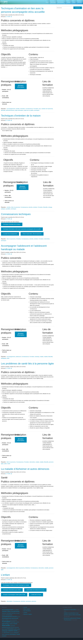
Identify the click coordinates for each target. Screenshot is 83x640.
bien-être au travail (15, 613)
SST (18, 632)
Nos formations (61, 2)
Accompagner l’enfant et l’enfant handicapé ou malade (16, 585)
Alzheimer (27, 567)
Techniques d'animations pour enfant (12, 589)
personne (34, 601)
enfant (3, 620)
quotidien (8, 208)
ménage (50, 207)
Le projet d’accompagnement (10, 233)
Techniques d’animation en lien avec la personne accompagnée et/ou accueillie (22, 229)
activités (18, 108)
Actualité (68, 2)
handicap (37, 356)
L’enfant (5, 575)
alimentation (9, 601)
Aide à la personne (15, 207)
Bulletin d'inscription (20, 86)
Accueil (47, 2)
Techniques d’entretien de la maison (21, 115)
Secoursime (11, 632)
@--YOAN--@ (8, 16)
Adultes (4, 611)
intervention (47, 238)
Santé (8, 463)
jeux (40, 108)
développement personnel (10, 618)
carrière (3, 614)
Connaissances (29, 108)
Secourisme (6, 632)
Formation (35, 108)
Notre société (53, 2)
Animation (22, 108)
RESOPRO (80, 2)
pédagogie (3, 358)
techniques (36, 110)
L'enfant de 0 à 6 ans (36, 594)
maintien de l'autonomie (47, 108)
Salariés (10, 631)
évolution (4, 636)
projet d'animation (19, 110)
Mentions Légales (27, 614)
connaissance (8, 614)
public (8, 358)
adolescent (18, 356)
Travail (18, 634)
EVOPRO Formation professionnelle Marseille (4, 3)
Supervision (7, 634)
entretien (35, 207)
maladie (46, 356)
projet (5, 629)
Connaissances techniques (16, 214)
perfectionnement (10, 110)
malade (41, 356)
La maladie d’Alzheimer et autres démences (25, 469)
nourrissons (28, 601)
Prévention (10, 629)
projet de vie (27, 110)
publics (32, 110)
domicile (30, 207)
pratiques (3, 208)
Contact (74, 2)
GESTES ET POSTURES (70, 609)
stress (3, 634)
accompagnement (11, 108)
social (15, 632)
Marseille (3, 110)
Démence (18, 616)
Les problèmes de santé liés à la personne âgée (27, 363)
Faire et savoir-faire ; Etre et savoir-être (32, 233)
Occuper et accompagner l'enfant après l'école (14, 594)
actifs (14, 609)
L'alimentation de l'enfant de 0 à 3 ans (35, 589)
